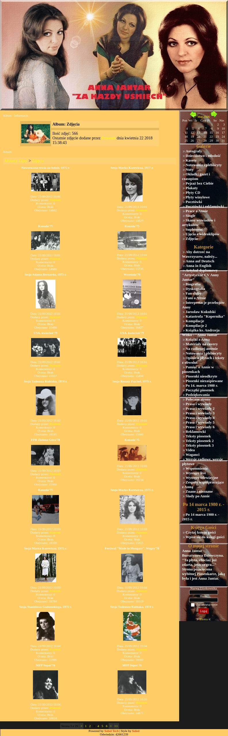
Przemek (108, 138)
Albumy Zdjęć (16, 161)
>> (116, 726)
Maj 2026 (204, 116)
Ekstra (204, 619)
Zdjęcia (38, 161)
